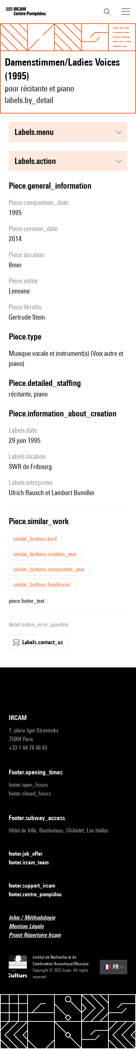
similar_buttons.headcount (41, 584)
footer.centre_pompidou (39, 894)
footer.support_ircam (36, 886)
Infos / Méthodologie (36, 918)
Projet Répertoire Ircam (39, 935)
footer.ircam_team (33, 863)
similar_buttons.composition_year (49, 569)
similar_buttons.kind (35, 538)
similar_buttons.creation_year (45, 554)
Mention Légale (30, 926)
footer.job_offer (30, 854)
